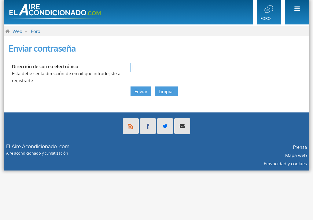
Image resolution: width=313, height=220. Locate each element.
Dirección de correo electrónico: (45, 66)
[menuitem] (295, 12)
